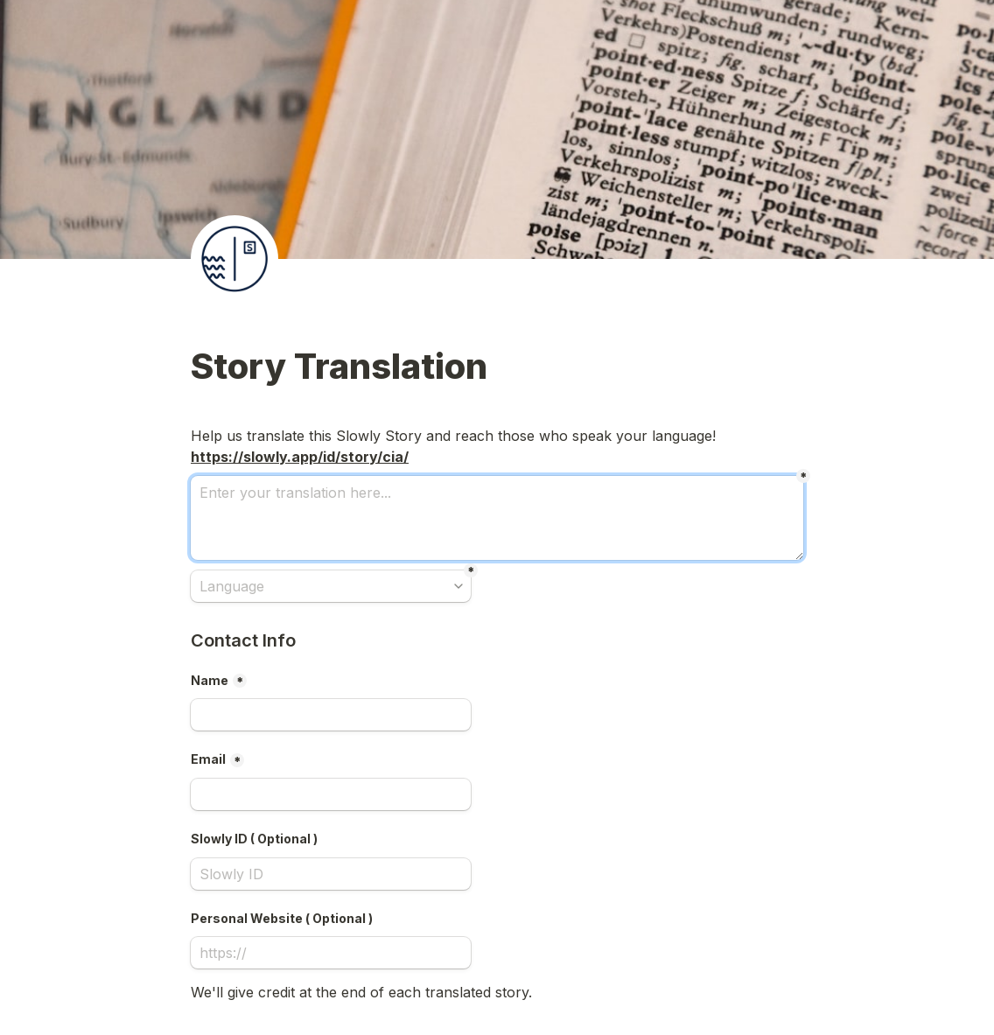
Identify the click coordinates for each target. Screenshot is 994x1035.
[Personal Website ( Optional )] (331, 953)
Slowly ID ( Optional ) (254, 838)
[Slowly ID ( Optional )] (331, 874)
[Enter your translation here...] (497, 518)
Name (209, 680)
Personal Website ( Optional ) (282, 918)
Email (208, 759)
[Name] (331, 715)
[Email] (331, 794)
